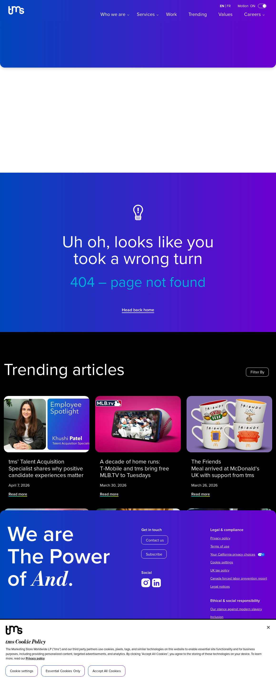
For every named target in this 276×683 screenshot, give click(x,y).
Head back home (138, 310)
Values (225, 14)
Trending (197, 14)
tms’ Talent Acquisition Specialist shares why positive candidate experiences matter (46, 461)
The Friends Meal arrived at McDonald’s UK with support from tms (227, 461)
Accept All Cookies (107, 670)
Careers (252, 14)
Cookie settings (221, 562)
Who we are (112, 14)
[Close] (268, 627)
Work (171, 14)
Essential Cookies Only (63, 670)
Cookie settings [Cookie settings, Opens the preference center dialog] (21, 670)
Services (146, 14)
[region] (138, 651)
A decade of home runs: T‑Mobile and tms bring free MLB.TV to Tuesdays (136, 461)
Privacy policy (35, 658)
